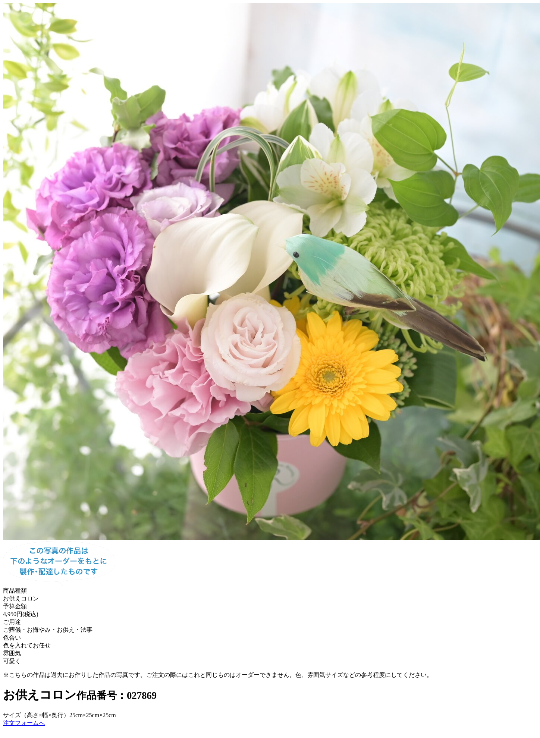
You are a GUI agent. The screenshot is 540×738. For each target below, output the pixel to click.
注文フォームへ (24, 723)
